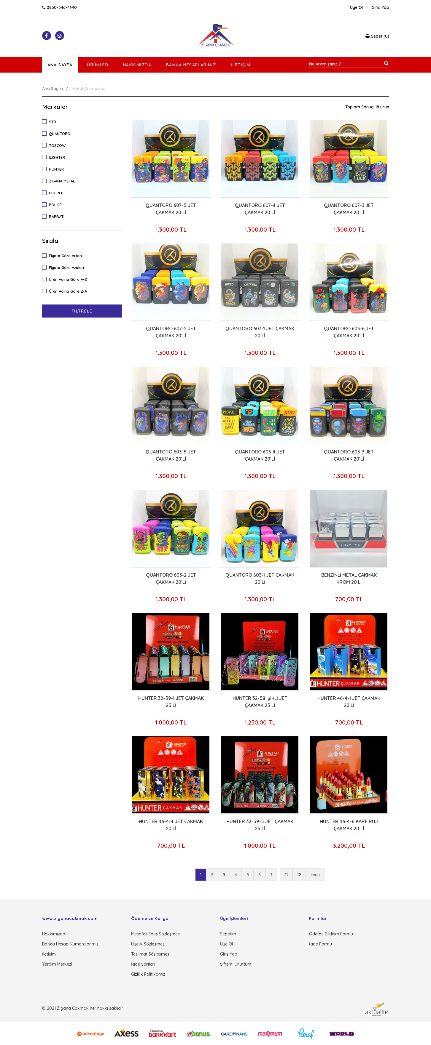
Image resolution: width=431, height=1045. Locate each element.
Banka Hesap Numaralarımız (70, 944)
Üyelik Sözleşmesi (148, 944)
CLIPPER (54, 192)
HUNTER (55, 169)
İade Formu (320, 944)
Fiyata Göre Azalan (65, 267)
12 (299, 874)
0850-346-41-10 (59, 7)
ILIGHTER (55, 157)
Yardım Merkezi (57, 964)
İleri (315, 874)
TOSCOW (55, 145)
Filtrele (82, 311)
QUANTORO (58, 133)
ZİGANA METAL (60, 180)
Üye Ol (356, 7)
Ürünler (97, 65)
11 (286, 874)
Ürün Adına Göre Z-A (66, 291)
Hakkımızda (137, 65)
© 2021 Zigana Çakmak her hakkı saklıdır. (82, 1008)
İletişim (240, 65)
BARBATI (55, 216)
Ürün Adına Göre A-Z (66, 279)
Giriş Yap (228, 954)
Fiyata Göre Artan (64, 255)
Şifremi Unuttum (235, 964)
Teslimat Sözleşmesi (150, 954)
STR (51, 121)
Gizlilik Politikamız (148, 974)
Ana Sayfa (60, 65)
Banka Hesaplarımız (191, 65)
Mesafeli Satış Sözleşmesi (156, 934)
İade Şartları (143, 964)
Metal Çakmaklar (89, 88)
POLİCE (54, 204)
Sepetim (228, 934)
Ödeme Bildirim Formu (331, 934)
